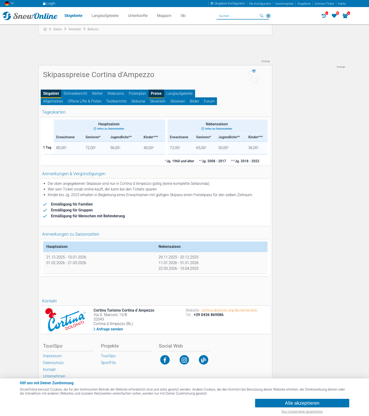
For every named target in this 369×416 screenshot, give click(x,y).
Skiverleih (157, 101)
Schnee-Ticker (324, 3)
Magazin (164, 15)
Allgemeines (53, 101)
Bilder (194, 101)
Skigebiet (51, 93)
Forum (209, 101)
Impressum (52, 356)
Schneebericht (75, 93)
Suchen (262, 16)
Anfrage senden (109, 329)
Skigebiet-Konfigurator (229, 3)
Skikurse (138, 101)
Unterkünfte (138, 15)
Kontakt (49, 369)
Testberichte (116, 101)
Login (51, 3)
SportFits (108, 363)
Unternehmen (54, 376)
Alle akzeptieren (302, 403)
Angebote (304, 3)
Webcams (116, 93)
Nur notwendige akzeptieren (302, 412)
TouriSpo (108, 356)
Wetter (97, 93)
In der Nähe (268, 16)
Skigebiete (73, 15)
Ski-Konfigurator (260, 3)
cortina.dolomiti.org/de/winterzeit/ (229, 310)
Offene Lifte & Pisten (84, 101)
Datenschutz (53, 363)
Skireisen (177, 101)
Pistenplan (137, 93)
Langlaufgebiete (179, 93)
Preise (156, 93)
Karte (342, 3)
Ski (183, 15)
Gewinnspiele (284, 3)
